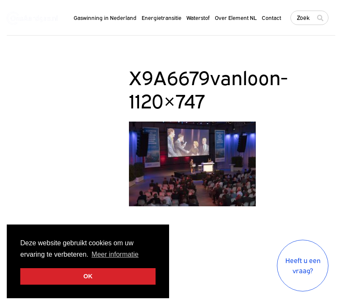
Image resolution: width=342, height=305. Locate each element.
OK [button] (88, 276)
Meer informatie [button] (115, 254)
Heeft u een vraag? (302, 265)
